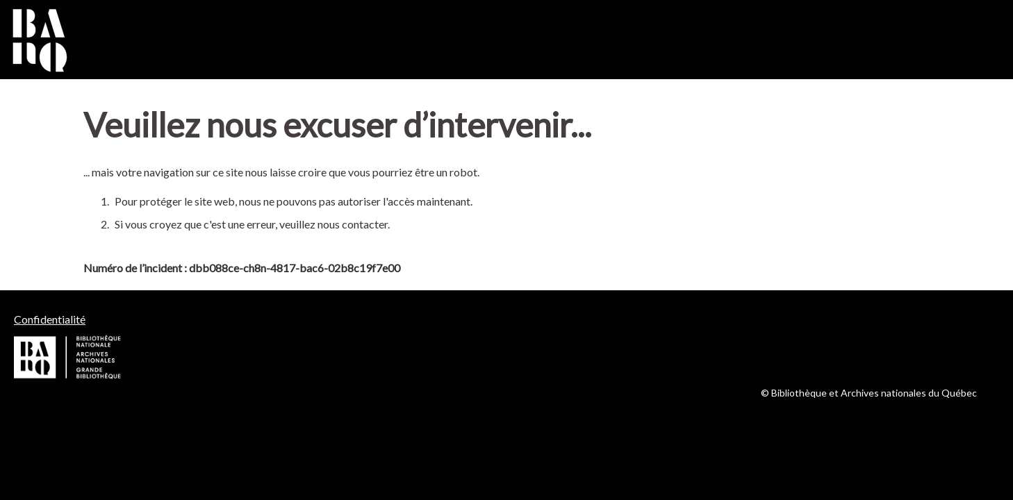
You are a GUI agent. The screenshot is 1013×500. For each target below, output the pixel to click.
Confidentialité (49, 319)
